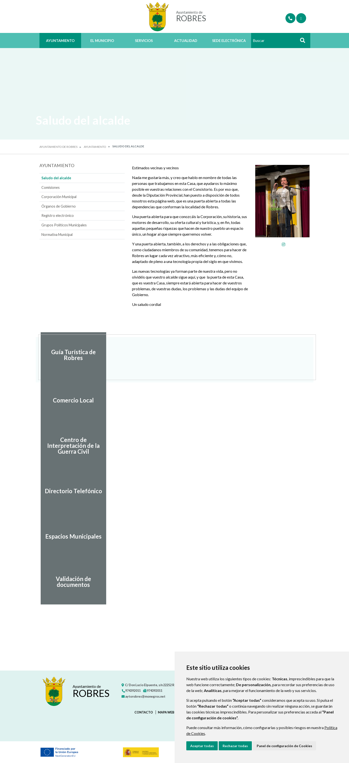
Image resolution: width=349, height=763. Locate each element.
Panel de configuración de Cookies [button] (284, 746)
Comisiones (50, 187)
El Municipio (102, 41)
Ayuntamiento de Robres (58, 147)
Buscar (301, 42)
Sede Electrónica (229, 41)
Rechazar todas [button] (235, 746)
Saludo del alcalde (56, 178)
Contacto (143, 712)
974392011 (131, 691)
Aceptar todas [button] (202, 746)
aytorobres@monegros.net (143, 696)
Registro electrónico (57, 215)
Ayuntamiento (60, 41)
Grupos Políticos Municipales (64, 225)
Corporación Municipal (58, 197)
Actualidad (185, 41)
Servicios (144, 41)
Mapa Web (166, 712)
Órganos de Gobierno (58, 206)
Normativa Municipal (57, 234)
